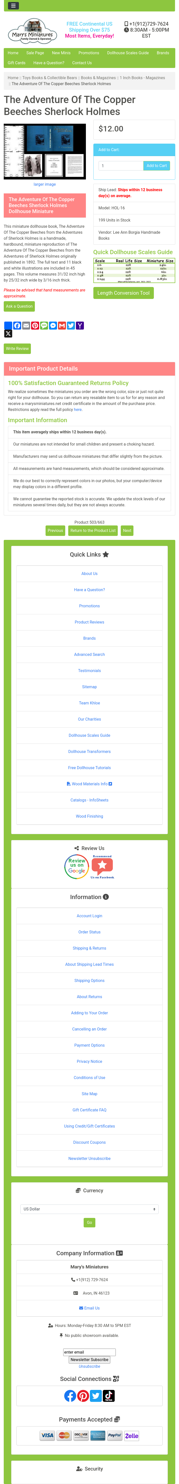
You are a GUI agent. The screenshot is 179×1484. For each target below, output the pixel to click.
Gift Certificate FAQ (90, 1110)
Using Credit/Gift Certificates (89, 1126)
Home (13, 53)
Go (89, 1222)
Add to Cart (157, 165)
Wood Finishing (89, 816)
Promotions (89, 53)
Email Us (89, 1308)
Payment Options (89, 1045)
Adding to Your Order (89, 1013)
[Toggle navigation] (13, 5)
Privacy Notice (89, 1061)
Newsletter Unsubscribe (89, 1158)
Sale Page (35, 53)
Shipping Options (89, 980)
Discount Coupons (89, 1142)
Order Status (89, 932)
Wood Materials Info (89, 784)
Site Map (89, 1093)
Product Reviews (89, 622)
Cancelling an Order (89, 1029)
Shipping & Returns (89, 948)
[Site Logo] (32, 31)
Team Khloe (89, 703)
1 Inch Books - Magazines (142, 77)
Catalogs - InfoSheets (89, 800)
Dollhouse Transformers (89, 751)
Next (127, 530)
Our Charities (89, 719)
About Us (89, 573)
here (78, 409)
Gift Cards (16, 62)
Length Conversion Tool (124, 293)
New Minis (61, 53)
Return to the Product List (93, 530)
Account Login (89, 915)
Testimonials (89, 670)
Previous (55, 530)
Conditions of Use (89, 1077)
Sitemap (89, 687)
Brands (163, 53)
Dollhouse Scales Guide (128, 53)
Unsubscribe (89, 1366)
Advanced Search (89, 654)
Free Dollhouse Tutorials (89, 767)
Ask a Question (19, 306)
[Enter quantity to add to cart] (121, 166)
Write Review (17, 348)
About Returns (89, 996)
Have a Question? (48, 62)
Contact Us (82, 62)
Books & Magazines (98, 77)
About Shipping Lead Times (89, 964)
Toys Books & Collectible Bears (49, 77)
